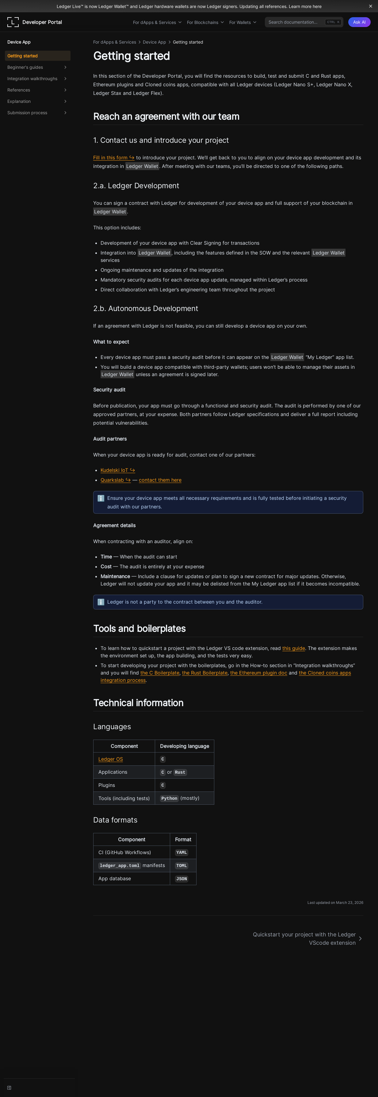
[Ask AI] (359, 22)
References (37, 90)
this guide (293, 648)
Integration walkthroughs (37, 78)
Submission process (37, 112)
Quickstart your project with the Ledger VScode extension (308, 938)
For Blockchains (205, 22)
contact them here (160, 480)
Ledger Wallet (142, 166)
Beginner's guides (37, 67)
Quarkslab (112, 480)
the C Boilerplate (159, 673)
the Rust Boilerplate (204, 673)
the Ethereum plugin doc (258, 673)
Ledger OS (110, 759)
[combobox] (304, 22)
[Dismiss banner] (371, 6)
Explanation (37, 101)
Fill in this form (110, 157)
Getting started (22, 55)
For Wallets (243, 22)
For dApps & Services (157, 22)
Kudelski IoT (114, 470)
